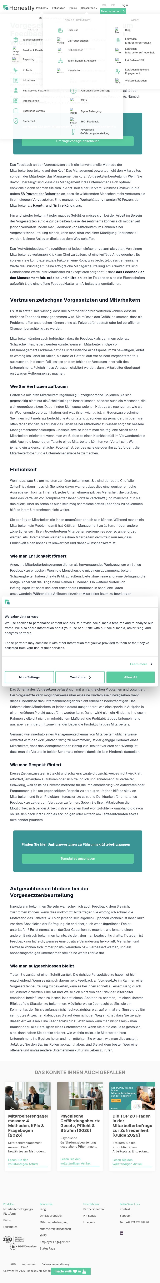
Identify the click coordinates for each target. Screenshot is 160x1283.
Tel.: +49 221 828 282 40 (134, 1222)
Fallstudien (58, 8)
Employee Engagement (55, 1242)
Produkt (41, 8)
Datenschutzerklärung (55, 1264)
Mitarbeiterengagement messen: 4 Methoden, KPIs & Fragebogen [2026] (32, 1125)
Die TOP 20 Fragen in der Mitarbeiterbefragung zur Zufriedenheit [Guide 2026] (135, 1125)
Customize (80, 677)
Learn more (138, 664)
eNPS (43, 1235)
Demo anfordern (113, 11)
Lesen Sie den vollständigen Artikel (23, 1162)
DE (113, 5)
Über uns (89, 1222)
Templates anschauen (78, 858)
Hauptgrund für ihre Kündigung (57, 205)
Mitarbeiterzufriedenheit (55, 1229)
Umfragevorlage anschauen (77, 141)
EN (104, 5)
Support (125, 1216)
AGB (13, 1264)
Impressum (28, 1264)
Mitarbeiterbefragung (54, 1222)
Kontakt (125, 1209)
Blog (43, 1209)
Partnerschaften (93, 1209)
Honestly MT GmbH (39, 1271)
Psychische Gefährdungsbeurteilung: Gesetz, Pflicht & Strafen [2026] (86, 1123)
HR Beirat (89, 1216)
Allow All (130, 677)
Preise (73, 8)
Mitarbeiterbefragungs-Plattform (18, 1211)
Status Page (47, 1248)
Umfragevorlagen (51, 1216)
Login (124, 5)
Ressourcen (88, 8)
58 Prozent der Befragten (40, 194)
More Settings (29, 677)
